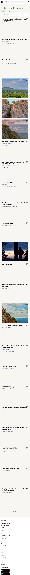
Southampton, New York (7, 388)
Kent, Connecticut (6, 184)
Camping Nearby (5, 525)
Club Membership (5, 535)
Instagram (3, 555)
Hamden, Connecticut (6, 22)
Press (2, 547)
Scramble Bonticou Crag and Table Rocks (14, 407)
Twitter (2, 562)
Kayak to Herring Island (9, 366)
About (2, 541)
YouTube (3, 564)
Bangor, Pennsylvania (6, 266)
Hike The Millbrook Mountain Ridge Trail (14, 39)
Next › (16, 512)
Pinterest (3, 560)
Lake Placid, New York (6, 225)
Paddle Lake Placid (7, 223)
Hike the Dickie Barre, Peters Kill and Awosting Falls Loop (13, 163)
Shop (2, 533)
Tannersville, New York (7, 61)
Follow (3, 11)
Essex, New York (5, 288)
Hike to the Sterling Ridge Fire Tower (13, 142)
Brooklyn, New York (6, 470)
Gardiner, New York (6, 41)
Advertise (3, 545)
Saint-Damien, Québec (7, 492)
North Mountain (7, 60)
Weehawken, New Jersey (7, 431)
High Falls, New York (6, 409)
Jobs (2, 543)
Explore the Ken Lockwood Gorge (12, 325)
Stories (2, 527)
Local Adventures (5, 523)
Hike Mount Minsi (7, 264)
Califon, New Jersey (6, 327)
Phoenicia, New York (6, 450)
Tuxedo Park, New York (7, 143)
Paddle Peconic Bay (8, 387)
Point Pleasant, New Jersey (8, 368)
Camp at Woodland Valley (9, 448)
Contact (3, 550)
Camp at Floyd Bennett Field (10, 468)
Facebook (3, 558)
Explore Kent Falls (7, 182)
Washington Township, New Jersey (9, 206)
